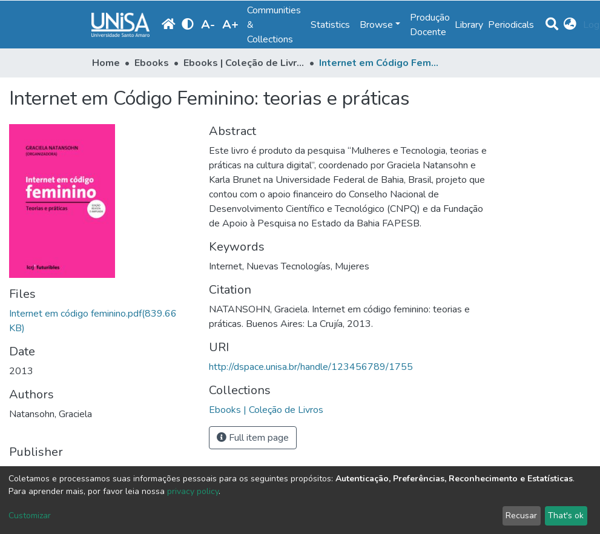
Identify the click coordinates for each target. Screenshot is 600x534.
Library (469, 24)
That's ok (566, 515)
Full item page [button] (253, 437)
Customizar (29, 515)
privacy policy (193, 491)
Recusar (521, 515)
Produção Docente (430, 25)
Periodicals (511, 24)
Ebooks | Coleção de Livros (244, 63)
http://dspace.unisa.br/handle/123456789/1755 (311, 367)
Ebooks (151, 63)
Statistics (330, 24)
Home (106, 63)
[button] (570, 25)
